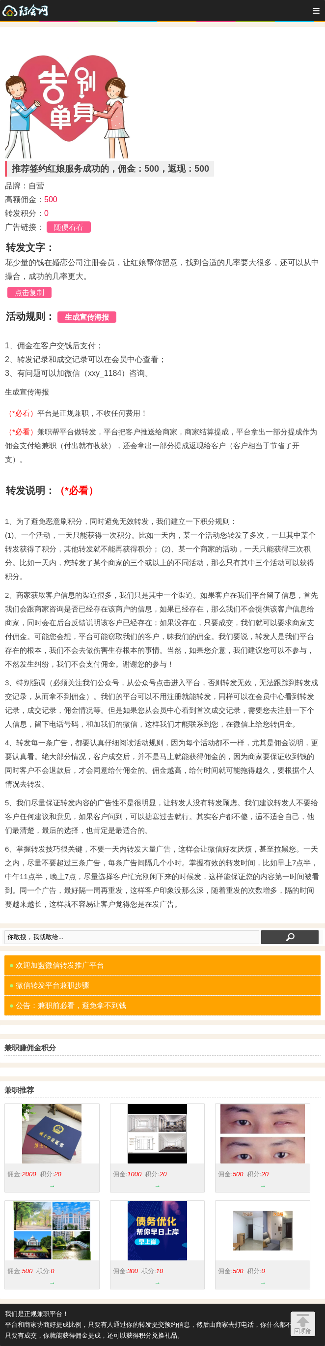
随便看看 (68, 227)
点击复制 (29, 292)
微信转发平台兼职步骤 (49, 985)
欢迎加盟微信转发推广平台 (56, 965)
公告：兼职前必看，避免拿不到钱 (67, 1005)
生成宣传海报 (87, 317)
